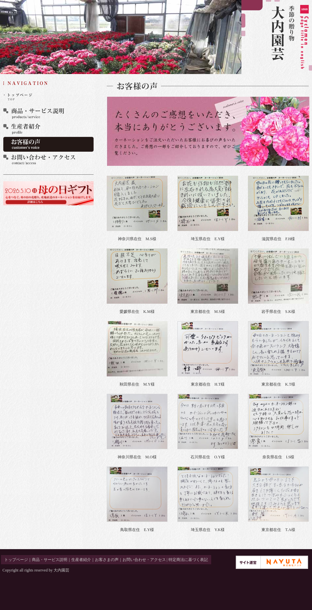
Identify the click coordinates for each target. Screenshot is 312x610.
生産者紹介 (48, 128)
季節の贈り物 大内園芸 (290, 37)
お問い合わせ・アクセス (48, 159)
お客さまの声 (48, 144)
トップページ (48, 97)
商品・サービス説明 (48, 113)
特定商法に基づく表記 (188, 559)
